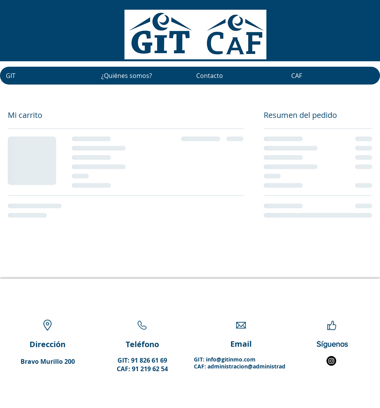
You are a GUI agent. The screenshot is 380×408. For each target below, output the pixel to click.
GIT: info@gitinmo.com (225, 359)
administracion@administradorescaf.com (262, 366)
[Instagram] (331, 361)
